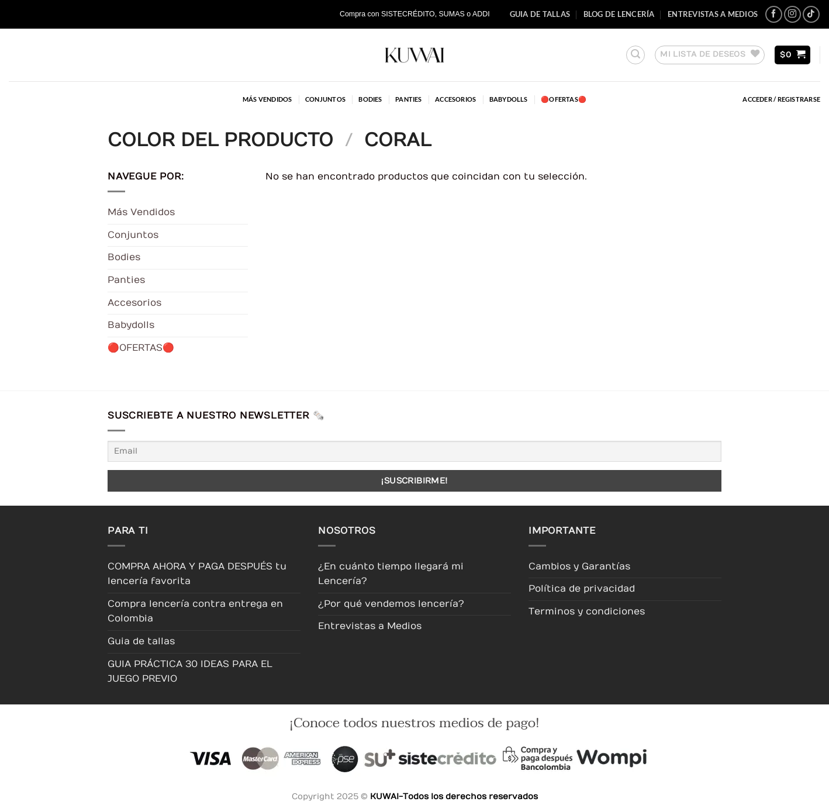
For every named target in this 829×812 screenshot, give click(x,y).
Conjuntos (325, 99)
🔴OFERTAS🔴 (563, 99)
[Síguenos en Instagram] (792, 14)
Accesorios (455, 99)
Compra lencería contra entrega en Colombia (195, 611)
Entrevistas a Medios (713, 14)
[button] (635, 55)
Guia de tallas (540, 14)
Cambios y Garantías (579, 566)
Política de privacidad (582, 588)
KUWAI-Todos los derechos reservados (454, 796)
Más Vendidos (267, 99)
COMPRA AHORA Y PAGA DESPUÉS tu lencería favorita (197, 574)
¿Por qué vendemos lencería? (391, 604)
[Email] (414, 451)
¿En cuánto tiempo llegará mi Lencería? (391, 574)
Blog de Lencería (619, 14)
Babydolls (508, 99)
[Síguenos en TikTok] (811, 14)
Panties (408, 99)
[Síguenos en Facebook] (773, 14)
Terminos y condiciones (587, 611)
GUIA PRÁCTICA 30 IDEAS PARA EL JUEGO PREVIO (190, 672)
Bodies (370, 99)
